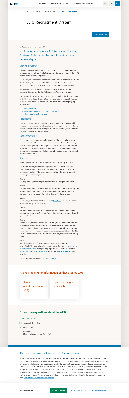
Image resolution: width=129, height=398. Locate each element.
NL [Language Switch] (105, 4)
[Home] (28, 11)
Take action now (101, 35)
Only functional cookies (77, 391)
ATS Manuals (51, 258)
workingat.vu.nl (25, 251)
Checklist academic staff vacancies (34, 114)
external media (64, 251)
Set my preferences (99, 391)
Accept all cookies (56, 391)
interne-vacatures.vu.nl (28, 249)
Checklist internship (29, 108)
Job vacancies (49, 11)
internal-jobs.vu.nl (40, 251)
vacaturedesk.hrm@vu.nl (32, 323)
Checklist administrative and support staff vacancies (40, 111)
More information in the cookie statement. (39, 378)
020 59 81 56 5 (28, 327)
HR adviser (57, 201)
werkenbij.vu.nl (69, 246)
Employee (36, 11)
